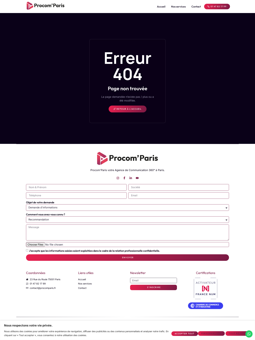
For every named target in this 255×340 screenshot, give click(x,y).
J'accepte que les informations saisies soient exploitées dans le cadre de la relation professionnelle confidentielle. (94, 251)
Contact (193, 6)
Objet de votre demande (40, 202)
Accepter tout (236, 333)
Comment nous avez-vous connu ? (45, 215)
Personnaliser (176, 333)
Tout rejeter (206, 333)
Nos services (175, 6)
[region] (127, 330)
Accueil (158, 6)
